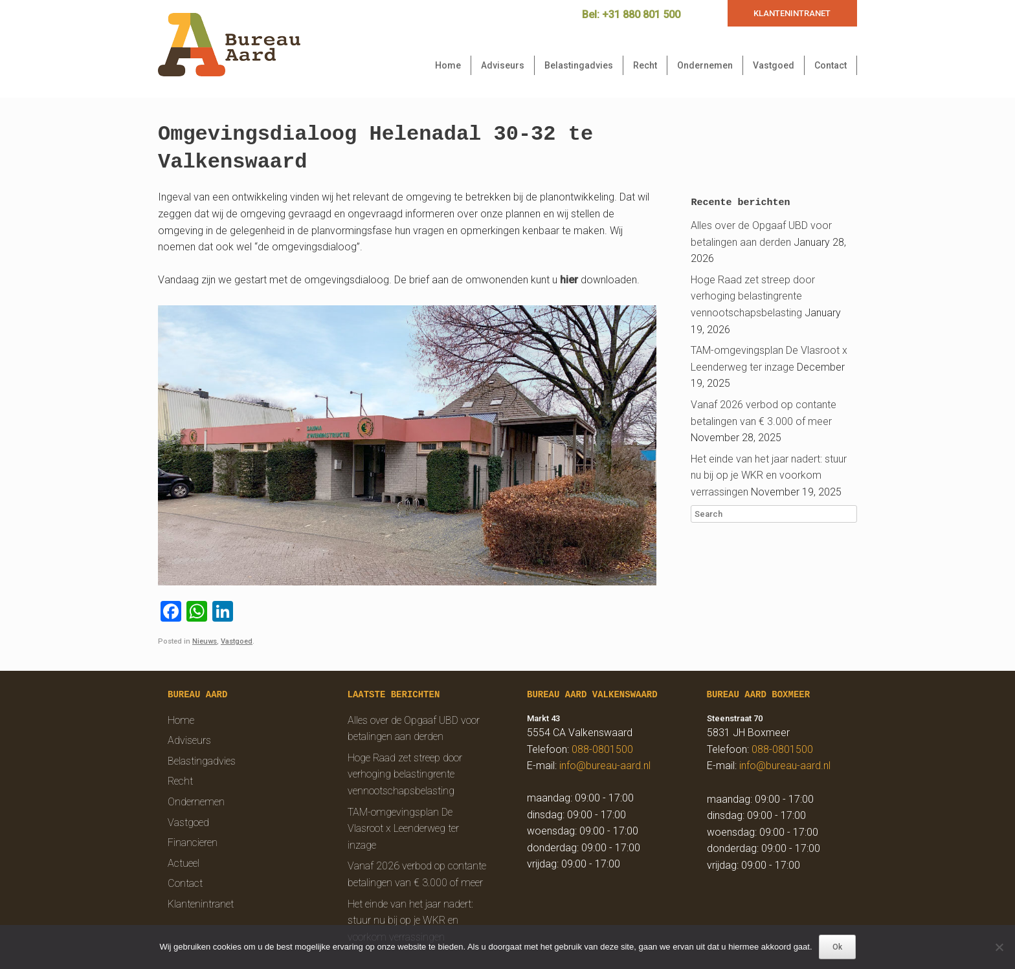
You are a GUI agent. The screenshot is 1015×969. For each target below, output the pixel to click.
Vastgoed (773, 65)
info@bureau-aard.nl (605, 765)
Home (448, 65)
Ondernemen (705, 65)
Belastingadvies (578, 65)
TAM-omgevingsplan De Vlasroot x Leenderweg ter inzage (403, 828)
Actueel (183, 863)
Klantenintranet (201, 904)
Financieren (193, 842)
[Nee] (998, 947)
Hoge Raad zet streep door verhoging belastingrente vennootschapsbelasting (753, 296)
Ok (837, 947)
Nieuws (204, 641)
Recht (645, 65)
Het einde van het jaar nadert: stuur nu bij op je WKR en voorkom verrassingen (769, 475)
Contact (830, 65)
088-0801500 (602, 749)
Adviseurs (502, 65)
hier (569, 280)
